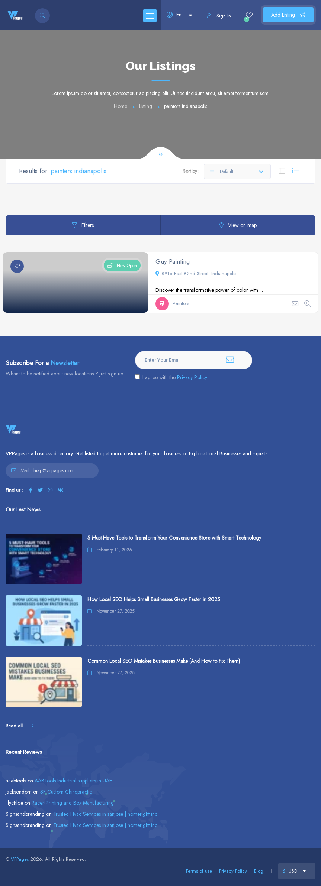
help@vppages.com (54, 470)
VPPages (20, 859)
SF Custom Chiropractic (66, 791)
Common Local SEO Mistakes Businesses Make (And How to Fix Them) (163, 661)
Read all (19, 725)
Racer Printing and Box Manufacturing (73, 803)
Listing (145, 106)
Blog (258, 870)
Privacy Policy (192, 377)
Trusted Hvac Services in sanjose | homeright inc (105, 814)
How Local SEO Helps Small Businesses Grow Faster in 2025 (153, 599)
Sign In (219, 15)
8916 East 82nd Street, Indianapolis (195, 273)
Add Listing (288, 15)
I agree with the (171, 377)
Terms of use (198, 870)
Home (120, 106)
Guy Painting (172, 261)
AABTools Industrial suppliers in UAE (73, 780)
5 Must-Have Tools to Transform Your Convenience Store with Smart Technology (174, 537)
